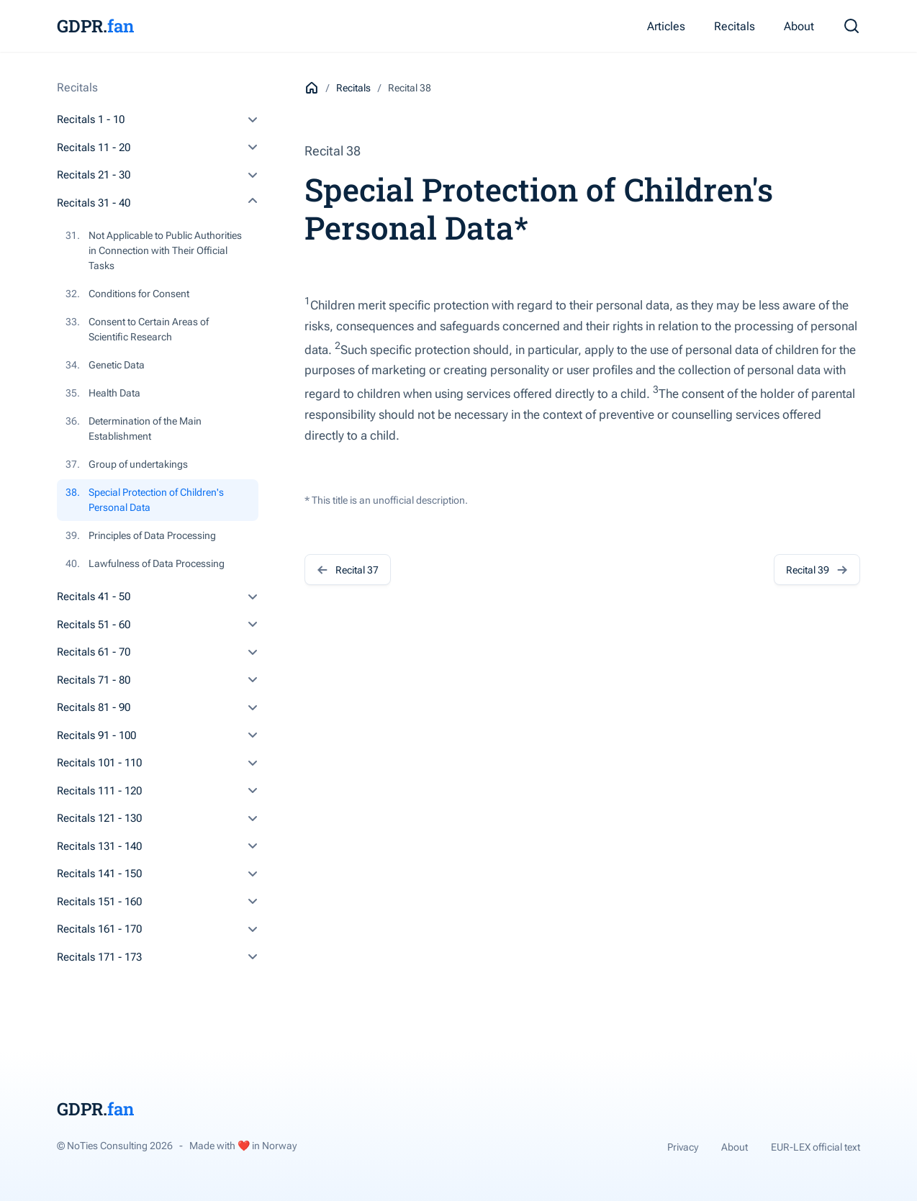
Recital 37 (348, 569)
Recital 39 (817, 569)
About (799, 26)
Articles (666, 26)
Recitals (734, 26)
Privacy (682, 1147)
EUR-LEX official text (815, 1147)
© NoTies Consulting (115, 1145)
